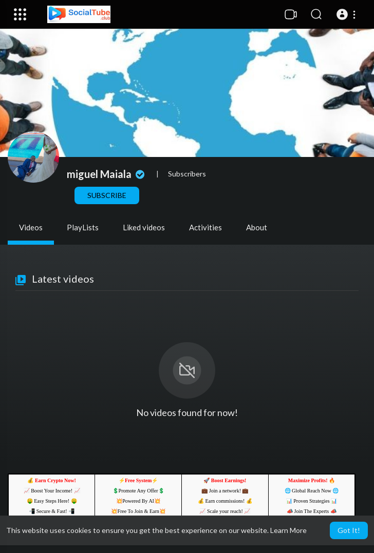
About (256, 227)
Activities (205, 227)
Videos (31, 227)
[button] (347, 14)
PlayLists (83, 227)
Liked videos (144, 227)
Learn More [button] (288, 530)
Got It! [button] (349, 530)
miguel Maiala (107, 174)
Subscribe (106, 195)
